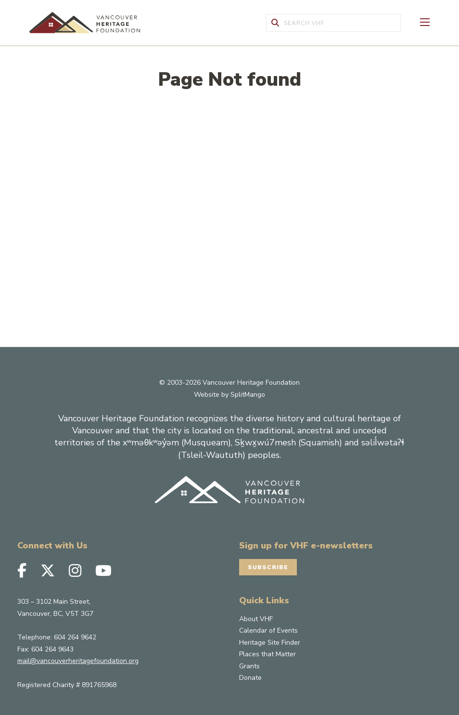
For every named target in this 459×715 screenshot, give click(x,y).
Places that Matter (267, 654)
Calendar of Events (268, 630)
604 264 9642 (75, 637)
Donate (250, 677)
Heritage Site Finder (269, 642)
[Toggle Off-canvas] (425, 21)
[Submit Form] (275, 22)
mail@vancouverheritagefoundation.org (78, 660)
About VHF (256, 619)
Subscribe (268, 567)
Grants (249, 666)
